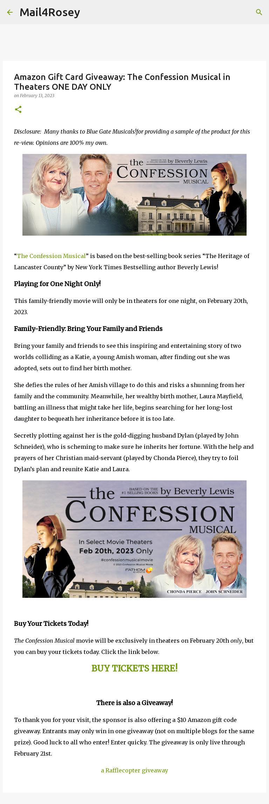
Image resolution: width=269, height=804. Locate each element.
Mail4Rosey (50, 12)
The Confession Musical (51, 255)
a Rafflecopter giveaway (134, 770)
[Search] (90, 12)
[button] (18, 110)
